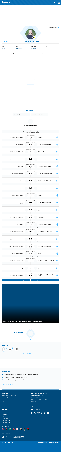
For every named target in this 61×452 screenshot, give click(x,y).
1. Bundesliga (4, 412)
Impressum (57, 442)
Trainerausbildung (35, 397)
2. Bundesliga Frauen (6, 422)
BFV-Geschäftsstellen (36, 401)
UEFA (9, 442)
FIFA (12, 442)
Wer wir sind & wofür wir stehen (9, 395)
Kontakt (3, 406)
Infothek (3, 404)
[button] (2, 42)
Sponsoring (4, 399)
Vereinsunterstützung (6, 401)
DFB (5, 442)
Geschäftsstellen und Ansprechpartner (10, 397)
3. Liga (3, 416)
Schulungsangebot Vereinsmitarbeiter (39, 399)
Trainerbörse (34, 404)
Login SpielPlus (34, 406)
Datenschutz (51, 442)
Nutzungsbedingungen (42, 442)
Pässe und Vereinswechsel (37, 395)
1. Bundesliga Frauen (6, 420)
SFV (2, 442)
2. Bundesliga (4, 414)
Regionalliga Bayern (6, 418)
